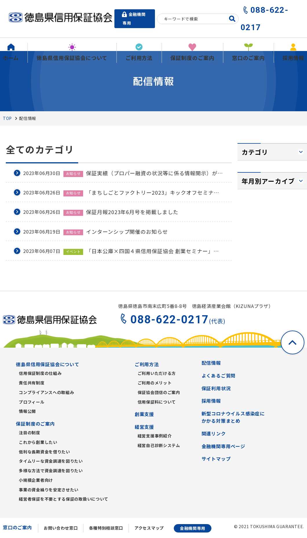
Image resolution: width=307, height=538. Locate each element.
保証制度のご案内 (35, 423)
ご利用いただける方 (157, 373)
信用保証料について (157, 402)
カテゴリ (255, 151)
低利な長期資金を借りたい (44, 452)
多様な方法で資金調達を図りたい (51, 470)
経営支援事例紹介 (155, 436)
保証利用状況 (216, 388)
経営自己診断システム (159, 445)
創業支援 (144, 414)
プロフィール (31, 402)
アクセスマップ (149, 528)
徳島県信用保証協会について (47, 364)
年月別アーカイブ (268, 180)
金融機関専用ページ (223, 446)
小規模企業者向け (36, 480)
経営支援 (144, 426)
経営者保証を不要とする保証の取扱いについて (63, 499)
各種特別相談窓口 (106, 528)
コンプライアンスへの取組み (46, 392)
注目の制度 (29, 432)
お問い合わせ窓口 (61, 528)
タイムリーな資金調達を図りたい (51, 461)
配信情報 (211, 362)
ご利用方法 (147, 364)
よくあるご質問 (219, 375)
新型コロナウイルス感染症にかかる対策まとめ (233, 417)
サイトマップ (216, 458)
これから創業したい (38, 442)
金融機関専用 (192, 528)
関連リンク (214, 433)
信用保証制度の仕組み (40, 373)
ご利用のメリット (155, 383)
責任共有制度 (31, 383)
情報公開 (27, 411)
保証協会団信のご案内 (159, 392)
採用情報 (211, 400)
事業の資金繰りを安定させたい (48, 490)
